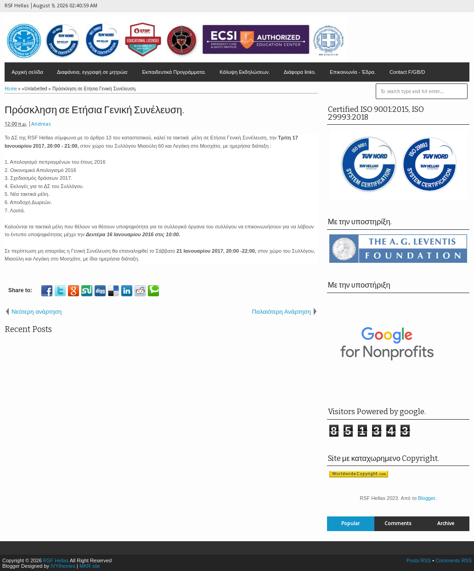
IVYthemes (63, 566)
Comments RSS (453, 560)
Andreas (41, 124)
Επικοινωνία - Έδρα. (353, 72)
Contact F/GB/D (407, 72)
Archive (445, 524)
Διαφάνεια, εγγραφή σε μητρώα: (93, 72)
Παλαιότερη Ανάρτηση (281, 311)
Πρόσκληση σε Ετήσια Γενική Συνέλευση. (94, 110)
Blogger (426, 498)
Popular (350, 524)
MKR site (89, 566)
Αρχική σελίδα (27, 72)
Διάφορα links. (300, 72)
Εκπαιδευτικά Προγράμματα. (174, 72)
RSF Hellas (56, 560)
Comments (398, 524)
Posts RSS (418, 560)
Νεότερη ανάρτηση (36, 311)
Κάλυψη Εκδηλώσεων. (245, 72)
